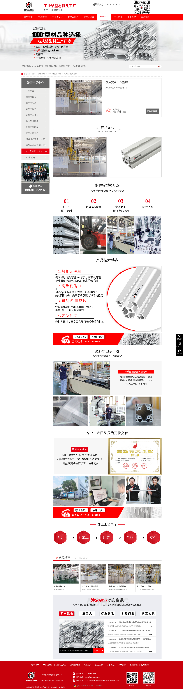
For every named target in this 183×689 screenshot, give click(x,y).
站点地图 (99, 665)
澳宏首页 (28, 17)
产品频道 (41, 74)
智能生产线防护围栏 (117, 586)
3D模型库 (42, 17)
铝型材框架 (89, 17)
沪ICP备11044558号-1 (56, 681)
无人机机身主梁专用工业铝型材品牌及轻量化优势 (135, 649)
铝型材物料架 (32, 127)
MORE (98, 650)
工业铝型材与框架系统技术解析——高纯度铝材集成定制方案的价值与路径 (135, 641)
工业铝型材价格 (51, 66)
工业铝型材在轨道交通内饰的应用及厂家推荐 (135, 632)
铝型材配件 (31, 109)
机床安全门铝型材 (70, 74)
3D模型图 (30, 157)
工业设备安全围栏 (144, 586)
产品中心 (104, 17)
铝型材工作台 (32, 115)
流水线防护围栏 (64, 66)
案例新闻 (145, 17)
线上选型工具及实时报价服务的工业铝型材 (75, 650)
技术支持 (118, 17)
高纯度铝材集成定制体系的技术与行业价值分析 (135, 624)
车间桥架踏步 (32, 121)
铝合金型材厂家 (37, 66)
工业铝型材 (57, 17)
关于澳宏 (131, 17)
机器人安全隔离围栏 (90, 586)
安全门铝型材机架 (54, 74)
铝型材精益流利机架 (35, 145)
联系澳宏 (145, 665)
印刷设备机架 (59, 586)
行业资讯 (108, 613)
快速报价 (97, 336)
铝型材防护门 (32, 133)
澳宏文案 (148, 613)
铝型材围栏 (73, 17)
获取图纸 (80, 336)
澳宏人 (87, 613)
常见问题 (128, 613)
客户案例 (67, 613)
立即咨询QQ (152, 111)
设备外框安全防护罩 (35, 139)
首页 (34, 74)
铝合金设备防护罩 (79, 66)
